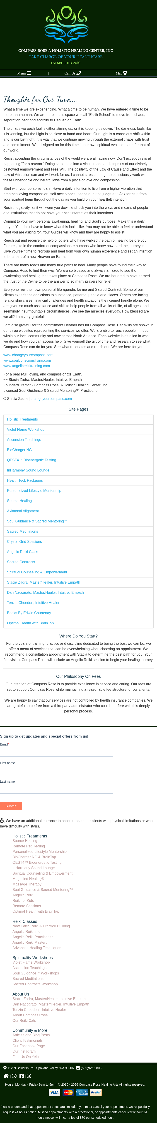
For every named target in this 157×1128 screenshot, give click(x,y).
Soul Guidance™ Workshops (35, 973)
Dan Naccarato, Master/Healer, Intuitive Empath (45, 592)
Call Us (73, 73)
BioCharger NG (19, 450)
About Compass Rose (30, 1015)
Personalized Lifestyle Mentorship (34, 491)
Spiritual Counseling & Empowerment (37, 572)
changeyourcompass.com (51, 399)
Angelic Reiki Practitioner (32, 937)
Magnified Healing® (28, 879)
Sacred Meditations (22, 531)
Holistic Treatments (22, 419)
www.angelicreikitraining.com (26, 366)
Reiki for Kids (23, 900)
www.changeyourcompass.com (28, 355)
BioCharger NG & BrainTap (34, 857)
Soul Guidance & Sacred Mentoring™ (37, 521)
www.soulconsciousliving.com (27, 360)
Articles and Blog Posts (31, 1035)
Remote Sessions (26, 906)
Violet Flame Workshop (25, 429)
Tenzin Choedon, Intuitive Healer (33, 603)
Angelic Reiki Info (26, 931)
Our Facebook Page (28, 1046)
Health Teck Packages (25, 480)
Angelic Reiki (22, 895)
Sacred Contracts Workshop (35, 984)
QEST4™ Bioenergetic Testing (31, 460)
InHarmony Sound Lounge (28, 470)
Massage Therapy (26, 884)
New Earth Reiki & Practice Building (41, 926)
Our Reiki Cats (24, 1020)
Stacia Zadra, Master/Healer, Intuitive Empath (43, 582)
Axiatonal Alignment (23, 511)
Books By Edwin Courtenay (29, 613)
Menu (24, 73)
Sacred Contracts (21, 562)
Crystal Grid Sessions (24, 542)
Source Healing (19, 501)
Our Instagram (24, 1051)
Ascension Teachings (24, 440)
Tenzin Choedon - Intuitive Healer (39, 1010)
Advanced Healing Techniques (36, 948)
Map (121, 73)
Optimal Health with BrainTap (30, 623)
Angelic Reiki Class (22, 552)
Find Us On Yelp (25, 1057)
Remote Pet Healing (28, 846)
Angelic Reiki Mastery (29, 942)
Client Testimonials (27, 1040)
